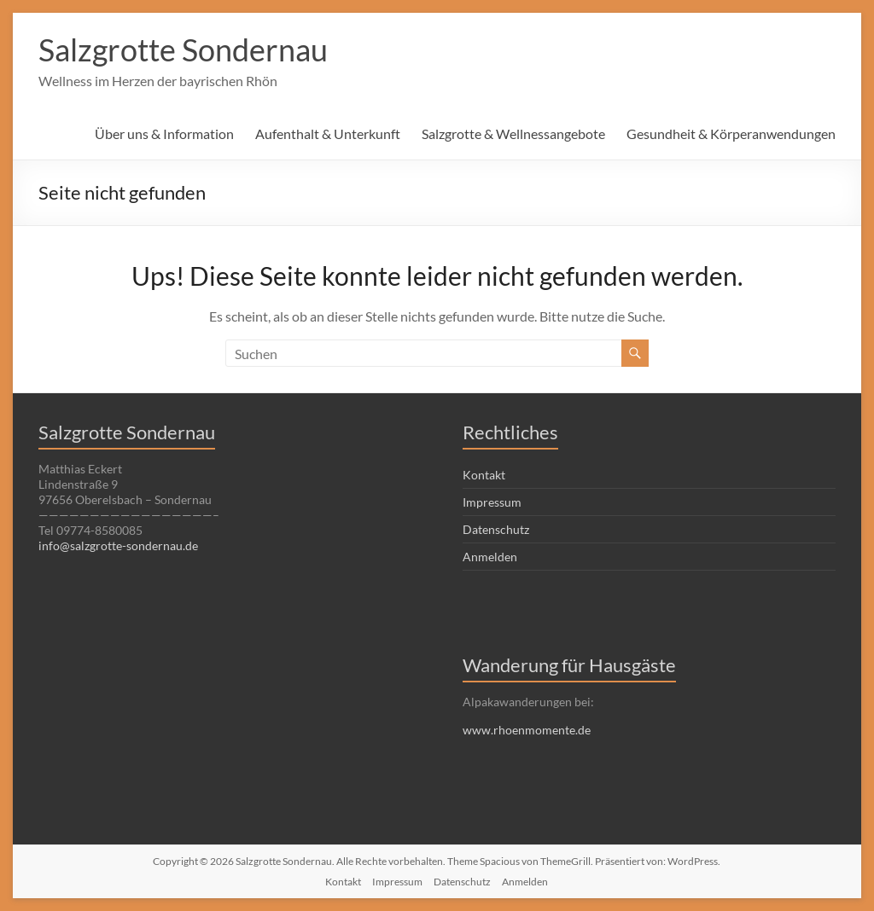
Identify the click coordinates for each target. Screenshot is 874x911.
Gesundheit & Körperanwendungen (731, 133)
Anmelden (490, 556)
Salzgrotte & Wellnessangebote (513, 133)
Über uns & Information (164, 133)
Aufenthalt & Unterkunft (327, 133)
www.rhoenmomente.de (527, 729)
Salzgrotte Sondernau (183, 49)
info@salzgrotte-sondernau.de (118, 545)
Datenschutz (496, 529)
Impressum (492, 502)
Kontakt (484, 474)
